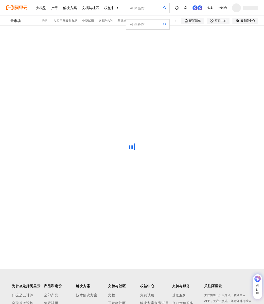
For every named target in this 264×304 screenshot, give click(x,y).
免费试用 (88, 20)
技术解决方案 (86, 295)
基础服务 (179, 295)
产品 (54, 8)
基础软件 (123, 20)
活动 (44, 20)
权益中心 (111, 8)
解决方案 (70, 8)
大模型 (41, 8)
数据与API (105, 20)
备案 (210, 8)
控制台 (222, 8)
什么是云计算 (22, 295)
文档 (111, 295)
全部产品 (51, 295)
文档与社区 (90, 8)
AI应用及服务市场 (65, 20)
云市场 (15, 21)
